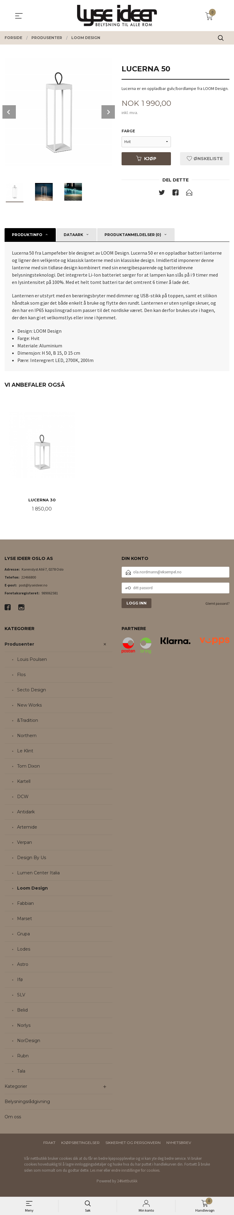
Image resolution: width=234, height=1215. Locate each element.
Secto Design (31, 690)
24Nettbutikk (127, 1181)
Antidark (26, 812)
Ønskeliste (205, 158)
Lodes (23, 949)
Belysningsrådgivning (27, 1102)
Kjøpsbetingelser (80, 1143)
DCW (23, 797)
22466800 (28, 577)
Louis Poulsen (32, 659)
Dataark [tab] (73, 234)
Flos (21, 675)
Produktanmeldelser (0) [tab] (133, 234)
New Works (29, 705)
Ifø (20, 980)
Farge (128, 131)
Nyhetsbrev (178, 1143)
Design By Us (31, 858)
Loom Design (32, 888)
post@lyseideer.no (33, 585)
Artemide (27, 827)
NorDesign (28, 1041)
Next (108, 112)
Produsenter (19, 644)
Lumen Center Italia (38, 873)
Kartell (23, 781)
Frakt (49, 1143)
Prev (9, 112)
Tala (21, 1071)
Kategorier (16, 1086)
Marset (24, 919)
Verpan (24, 842)
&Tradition (27, 720)
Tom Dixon (28, 766)
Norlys (23, 1025)
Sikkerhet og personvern (133, 1143)
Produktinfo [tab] (27, 234)
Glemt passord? (217, 603)
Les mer (96, 1170)
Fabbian (25, 903)
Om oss (13, 1117)
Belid (22, 1010)
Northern (27, 736)
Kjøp (146, 158)
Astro (22, 964)
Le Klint (25, 751)
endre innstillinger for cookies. (135, 1170)
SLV (21, 995)
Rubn (23, 1056)
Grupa (23, 934)
